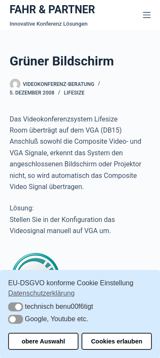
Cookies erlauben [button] (116, 341)
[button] (15, 306)
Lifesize (74, 93)
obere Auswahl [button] (43, 341)
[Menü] (147, 15)
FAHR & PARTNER (52, 9)
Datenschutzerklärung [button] (41, 293)
